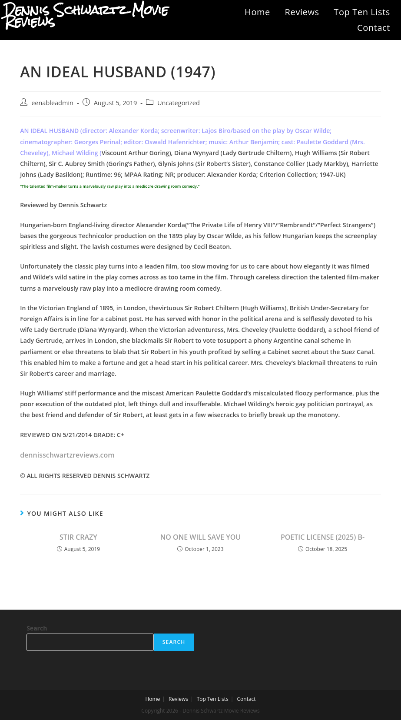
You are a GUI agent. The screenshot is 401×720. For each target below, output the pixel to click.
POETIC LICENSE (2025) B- (323, 537)
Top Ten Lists (362, 12)
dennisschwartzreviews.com (67, 455)
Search (37, 628)
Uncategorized (178, 103)
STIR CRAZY (78, 537)
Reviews (302, 12)
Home (257, 12)
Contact (373, 27)
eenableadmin (52, 103)
